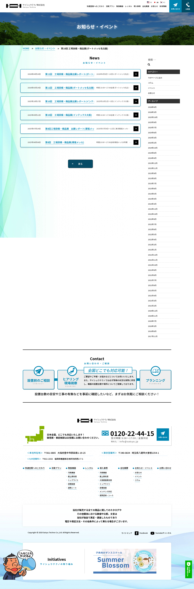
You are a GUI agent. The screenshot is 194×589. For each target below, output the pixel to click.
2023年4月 (152, 198)
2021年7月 (152, 280)
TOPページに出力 (155, 77)
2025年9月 (152, 122)
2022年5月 (152, 234)
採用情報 (163, 6)
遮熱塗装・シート (107, 495)
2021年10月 (152, 265)
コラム (150, 82)
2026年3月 (152, 112)
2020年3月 (152, 326)
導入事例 (137, 6)
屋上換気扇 (72, 476)
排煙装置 (71, 484)
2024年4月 (152, 158)
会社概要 (145, 6)
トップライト (73, 480)
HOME (26, 48)
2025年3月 (152, 137)
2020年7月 (152, 321)
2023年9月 (152, 173)
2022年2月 (152, 244)
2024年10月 (152, 147)
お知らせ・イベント (45, 48)
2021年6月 (152, 285)
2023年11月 (152, 168)
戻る (80, 163)
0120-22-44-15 (132, 433)
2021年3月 (152, 300)
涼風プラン (110, 6)
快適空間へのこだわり (95, 6)
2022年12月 (152, 209)
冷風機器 (71, 472)
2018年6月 (152, 331)
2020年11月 (152, 315)
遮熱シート (72, 488)
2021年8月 (152, 275)
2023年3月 (152, 203)
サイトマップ (126, 533)
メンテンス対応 (106, 491)
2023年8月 (152, 178)
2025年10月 (152, 117)
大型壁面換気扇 (106, 480)
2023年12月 (152, 163)
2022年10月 (152, 214)
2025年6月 (152, 132)
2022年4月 (152, 239)
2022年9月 (152, 219)
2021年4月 (152, 295)
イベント (151, 88)
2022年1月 (152, 249)
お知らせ (154, 6)
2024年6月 (152, 152)
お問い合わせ (165, 467)
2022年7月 (152, 224)
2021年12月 (152, 254)
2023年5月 (152, 193)
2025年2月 (152, 142)
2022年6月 (152, 229)
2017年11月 (152, 336)
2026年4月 (152, 107)
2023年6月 (152, 188)
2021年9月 (152, 270)
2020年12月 (152, 310)
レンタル (128, 6)
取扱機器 (119, 6)
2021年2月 (152, 305)
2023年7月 (152, 183)
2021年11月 (152, 260)
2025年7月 (152, 127)
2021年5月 (152, 290)
